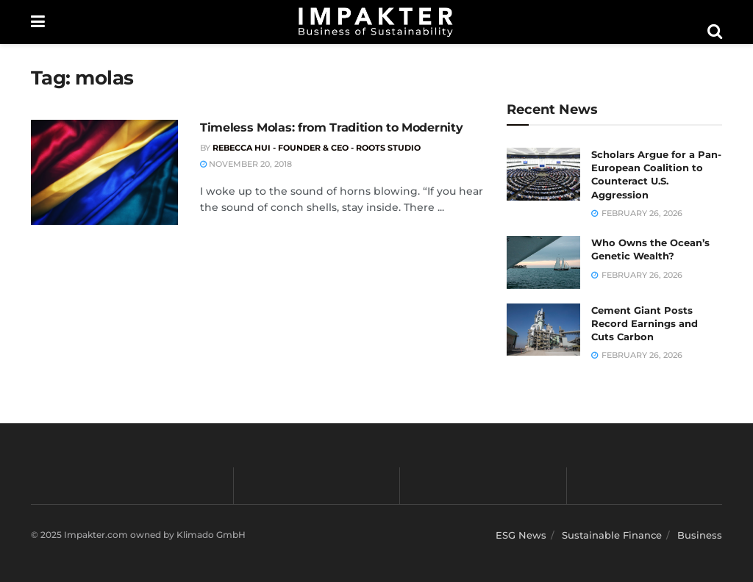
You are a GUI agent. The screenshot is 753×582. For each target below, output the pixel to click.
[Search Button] (714, 32)
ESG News (521, 535)
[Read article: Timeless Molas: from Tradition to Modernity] (104, 172)
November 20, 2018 (246, 164)
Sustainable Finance (612, 535)
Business (699, 535)
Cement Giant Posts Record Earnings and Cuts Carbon (644, 323)
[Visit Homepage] (376, 22)
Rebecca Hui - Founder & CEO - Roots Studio (317, 148)
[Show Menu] (38, 22)
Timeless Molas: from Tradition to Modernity (331, 127)
